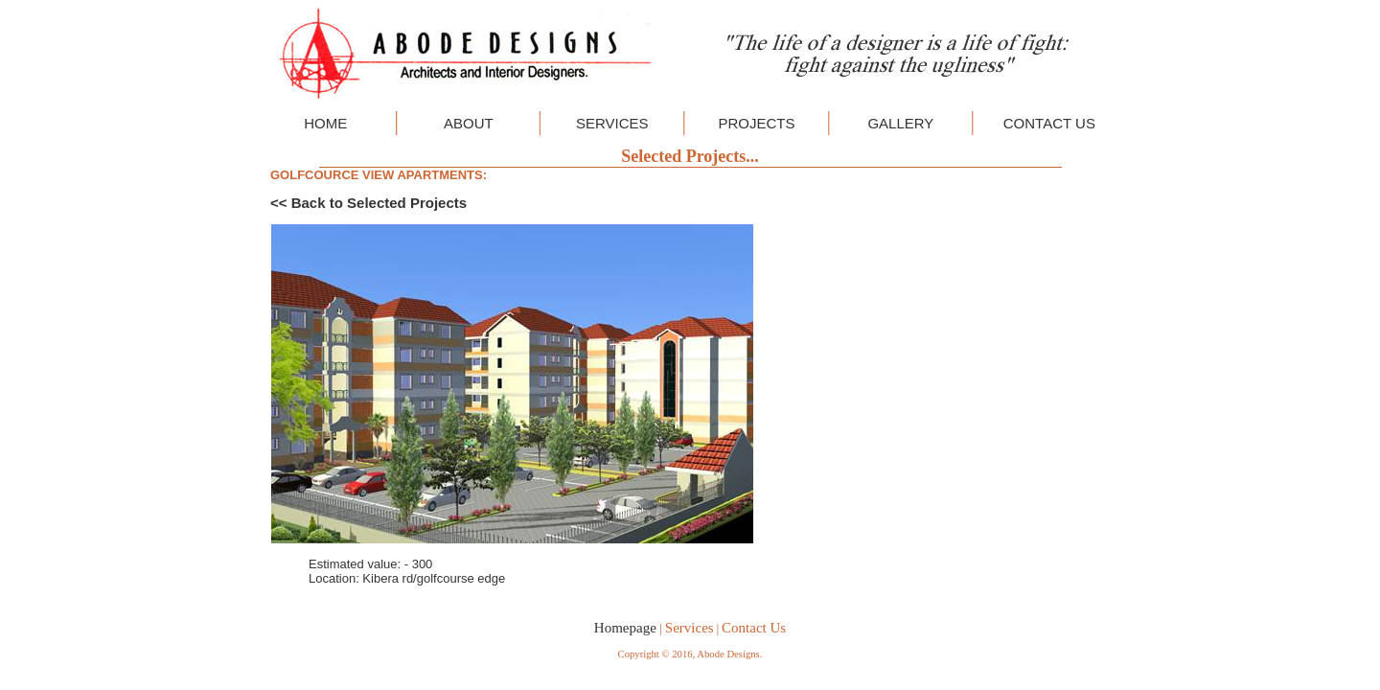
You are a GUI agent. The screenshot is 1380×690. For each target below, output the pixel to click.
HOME (325, 123)
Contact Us (754, 627)
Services (689, 627)
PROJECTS (756, 123)
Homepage (625, 627)
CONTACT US (1049, 123)
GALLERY (900, 123)
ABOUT (469, 123)
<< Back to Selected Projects (368, 203)
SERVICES (612, 123)
